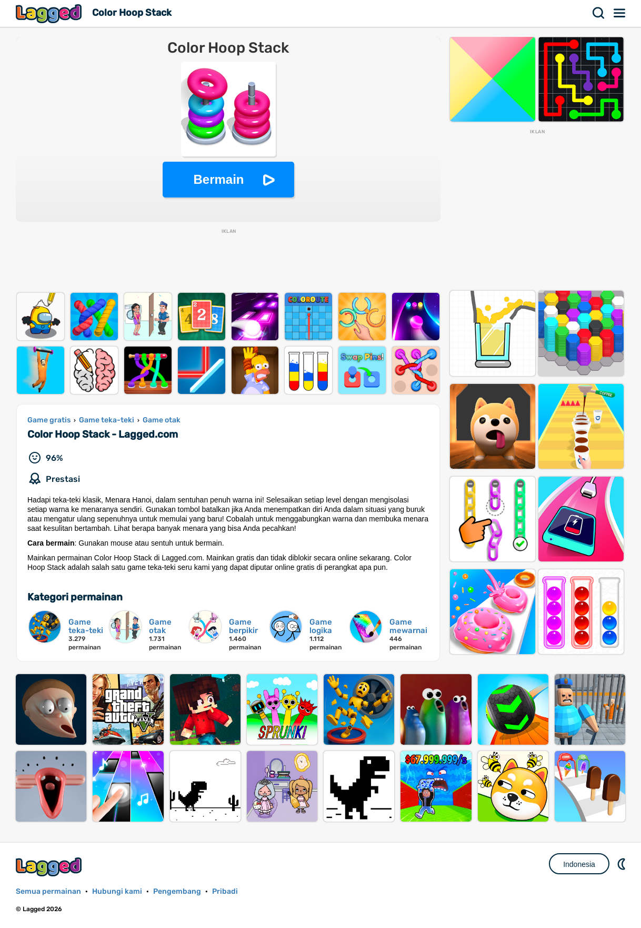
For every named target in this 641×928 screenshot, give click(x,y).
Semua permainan (48, 891)
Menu (619, 13)
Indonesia (579, 864)
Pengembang (177, 891)
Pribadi (225, 891)
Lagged (50, 13)
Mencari (598, 13)
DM (622, 863)
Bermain (218, 179)
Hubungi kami (117, 891)
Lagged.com (50, 866)
